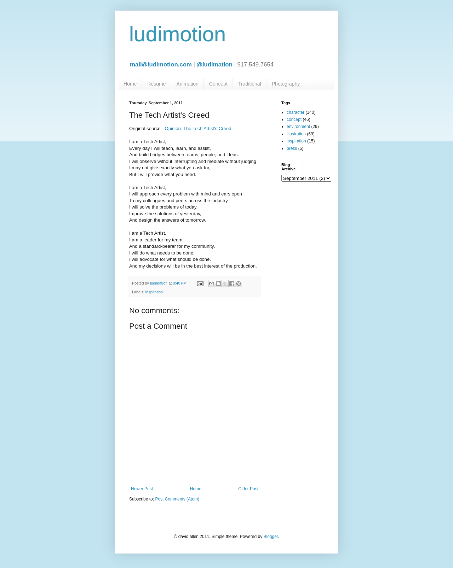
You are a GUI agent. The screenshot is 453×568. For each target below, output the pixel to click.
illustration (296, 133)
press (292, 148)
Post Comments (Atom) (177, 499)
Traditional (249, 84)
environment (298, 126)
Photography (286, 84)
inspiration (154, 292)
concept (294, 119)
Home (130, 84)
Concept (218, 84)
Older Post (248, 488)
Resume (156, 84)
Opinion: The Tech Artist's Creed (198, 128)
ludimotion (177, 34)
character (295, 112)
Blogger (270, 536)
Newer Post (142, 488)
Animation (188, 84)
